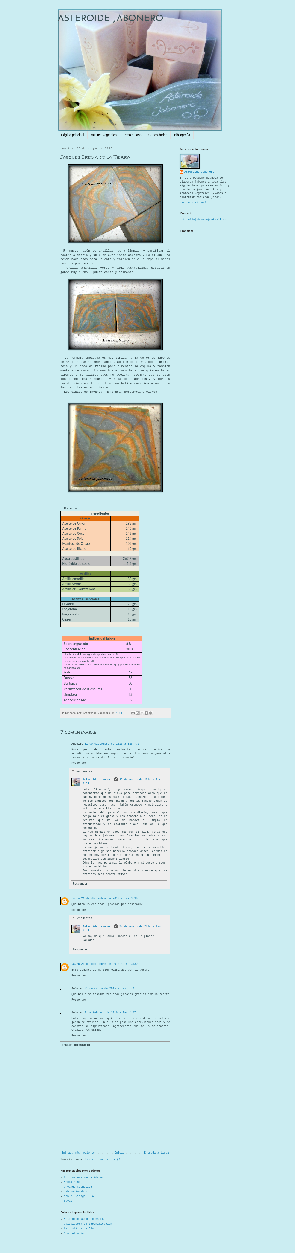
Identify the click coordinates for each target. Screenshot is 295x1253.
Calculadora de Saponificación (88, 1224)
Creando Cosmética (78, 1187)
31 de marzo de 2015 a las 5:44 (109, 988)
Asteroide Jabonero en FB (84, 1219)
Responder (78, 763)
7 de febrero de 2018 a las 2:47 (110, 1012)
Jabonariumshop (75, 1191)
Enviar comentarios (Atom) (106, 1159)
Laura (75, 898)
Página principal (72, 135)
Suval (68, 1201)
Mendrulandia (74, 1233)
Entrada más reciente (78, 1152)
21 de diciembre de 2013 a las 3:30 (109, 898)
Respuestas (84, 771)
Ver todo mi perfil (195, 202)
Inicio (119, 1152)
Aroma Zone (72, 1182)
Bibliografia (182, 135)
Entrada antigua (156, 1152)
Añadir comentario (76, 1045)
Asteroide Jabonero (97, 779)
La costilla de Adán (79, 1228)
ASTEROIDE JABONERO (110, 18)
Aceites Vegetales (104, 135)
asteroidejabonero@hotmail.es (203, 219)
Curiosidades (157, 135)
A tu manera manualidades (84, 1177)
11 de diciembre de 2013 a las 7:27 (112, 743)
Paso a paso (133, 135)
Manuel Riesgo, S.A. (79, 1196)
